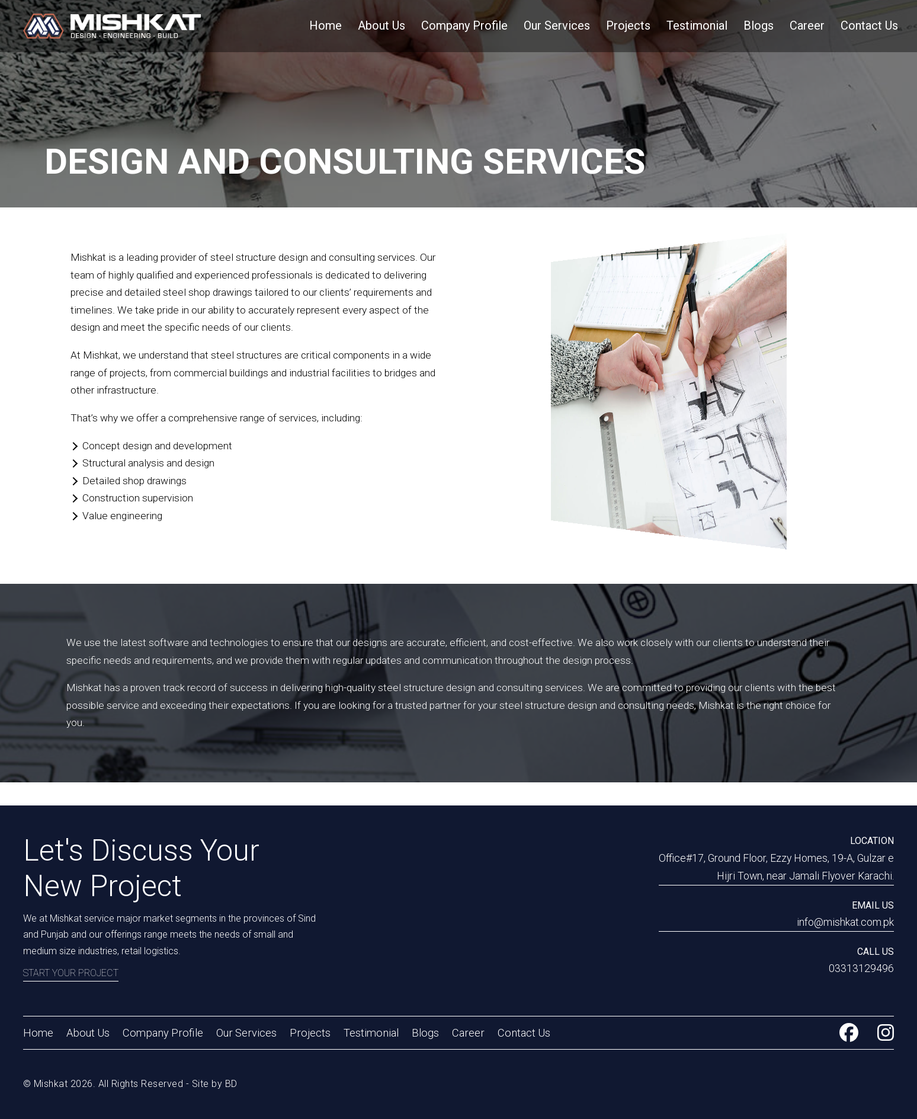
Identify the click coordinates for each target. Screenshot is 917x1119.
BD (231, 1083)
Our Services (557, 25)
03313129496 (861, 968)
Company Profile (464, 25)
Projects (628, 25)
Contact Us (869, 25)
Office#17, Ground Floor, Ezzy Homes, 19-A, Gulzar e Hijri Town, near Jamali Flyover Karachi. (776, 867)
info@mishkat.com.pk (845, 922)
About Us (381, 25)
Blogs (758, 25)
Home (325, 25)
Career (807, 25)
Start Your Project (70, 973)
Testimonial (696, 25)
